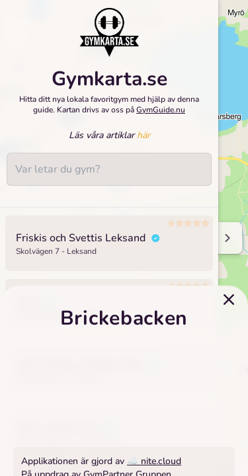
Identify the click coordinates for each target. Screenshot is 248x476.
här (143, 135)
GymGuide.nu (160, 109)
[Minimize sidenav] (226, 238)
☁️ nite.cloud (154, 461)
